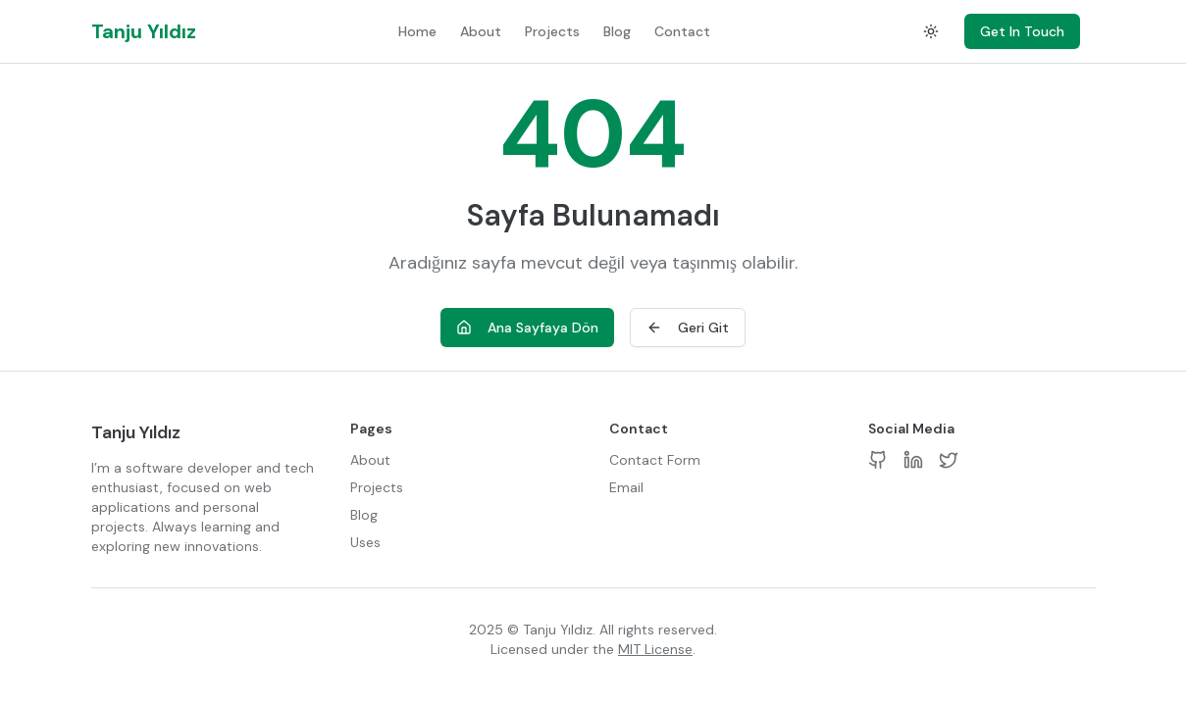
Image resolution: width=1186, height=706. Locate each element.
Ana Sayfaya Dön (527, 327)
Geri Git (687, 327)
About (480, 31)
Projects (552, 31)
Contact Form (654, 460)
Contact (682, 31)
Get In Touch (1022, 31)
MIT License (655, 649)
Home (417, 31)
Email (626, 487)
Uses (365, 542)
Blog (617, 31)
